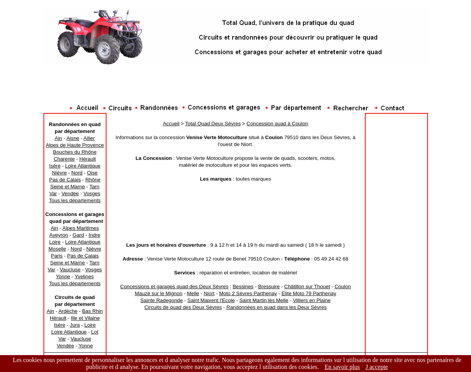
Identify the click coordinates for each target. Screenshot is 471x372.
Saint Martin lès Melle (263, 300)
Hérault (87, 159)
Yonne (63, 276)
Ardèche (68, 311)
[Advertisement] (235, 86)
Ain (58, 138)
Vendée (70, 193)
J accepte (377, 367)
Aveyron (58, 235)
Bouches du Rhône (75, 152)
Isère (55, 166)
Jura (75, 325)
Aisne (73, 138)
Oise (92, 173)
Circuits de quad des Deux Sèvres (183, 307)
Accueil (171, 123)
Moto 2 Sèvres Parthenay (248, 293)
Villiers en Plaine (312, 300)
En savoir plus (342, 367)
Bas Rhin (92, 311)
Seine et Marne (67, 186)
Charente (64, 159)
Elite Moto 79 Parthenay (308, 293)
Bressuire (269, 286)
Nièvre (59, 173)
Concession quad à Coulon (277, 123)
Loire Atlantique (82, 166)
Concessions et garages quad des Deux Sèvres (174, 286)
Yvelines (84, 276)
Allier (89, 138)
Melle (193, 293)
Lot (94, 332)
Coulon (343, 286)
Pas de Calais (65, 180)
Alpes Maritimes (80, 228)
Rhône (92, 180)
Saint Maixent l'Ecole (211, 300)
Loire (55, 242)
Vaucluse (70, 269)
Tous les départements (74, 200)
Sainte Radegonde (161, 300)
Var (53, 193)
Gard (78, 235)
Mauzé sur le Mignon (159, 293)
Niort (209, 293)
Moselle (57, 249)
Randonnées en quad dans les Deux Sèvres (276, 307)
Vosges (91, 193)
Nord (77, 173)
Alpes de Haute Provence (75, 145)
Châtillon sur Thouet (307, 286)
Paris (56, 256)
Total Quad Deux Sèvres (213, 123)
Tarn (95, 186)
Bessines (243, 286)
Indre (94, 235)
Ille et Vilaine (85, 318)
